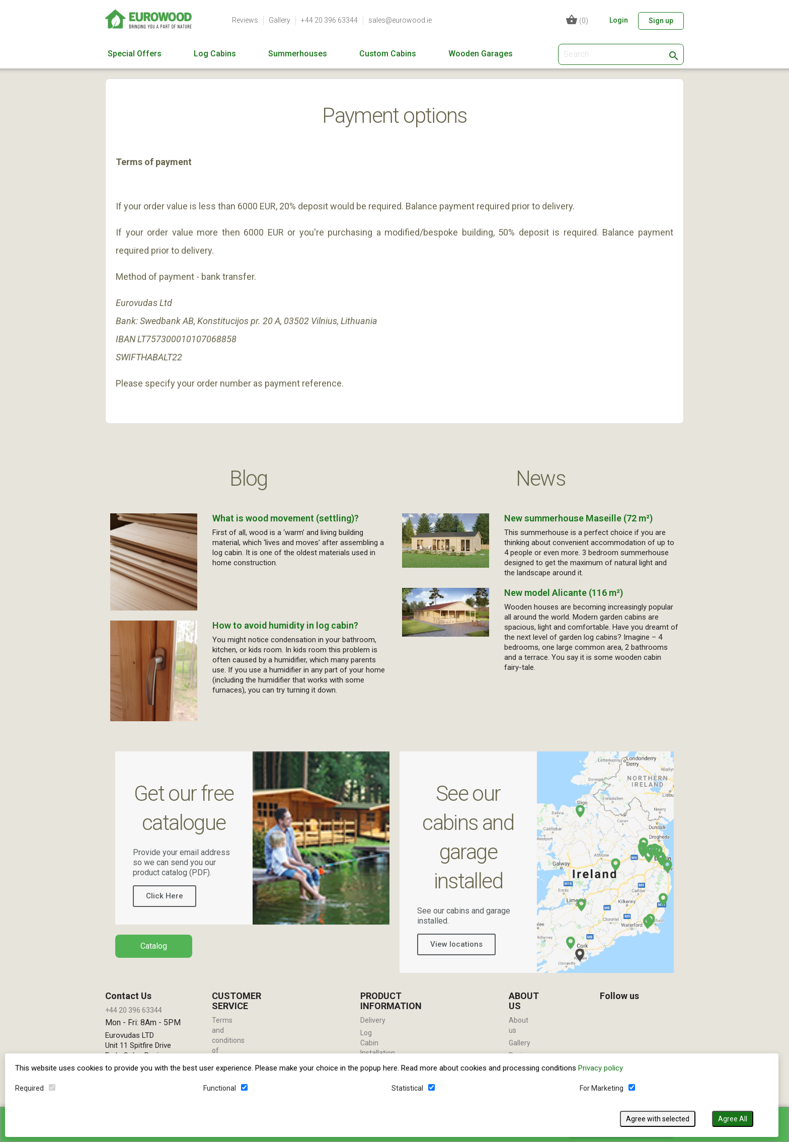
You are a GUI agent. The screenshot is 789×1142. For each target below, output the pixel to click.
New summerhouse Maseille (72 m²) (578, 518)
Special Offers (135, 54)
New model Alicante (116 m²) (563, 592)
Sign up (661, 21)
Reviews (245, 20)
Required (29, 1088)
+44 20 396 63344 (329, 20)
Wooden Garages (480, 54)
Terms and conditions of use (228, 1040)
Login (618, 20)
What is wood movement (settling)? (285, 518)
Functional (219, 1088)
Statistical (407, 1088)
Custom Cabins (387, 54)
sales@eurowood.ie (400, 20)
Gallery (279, 20)
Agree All (732, 1119)
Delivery (372, 1020)
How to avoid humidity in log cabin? (285, 625)
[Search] (621, 54)
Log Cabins (215, 54)
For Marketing (601, 1088)
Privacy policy (600, 1068)
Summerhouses (297, 54)
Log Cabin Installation (377, 1043)
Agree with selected (657, 1119)
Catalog (153, 946)
